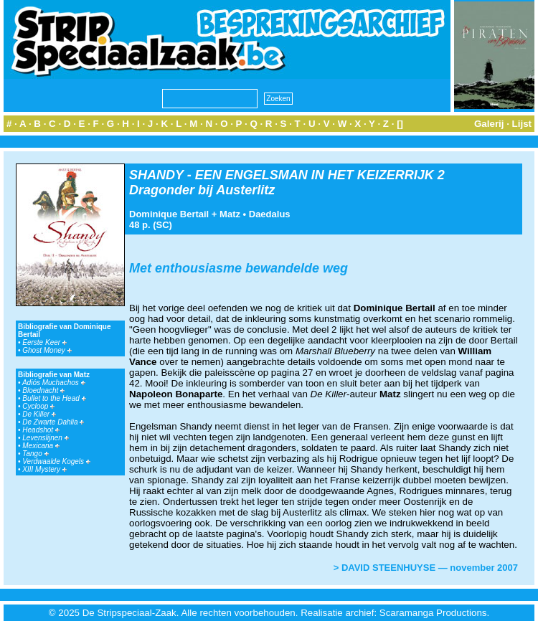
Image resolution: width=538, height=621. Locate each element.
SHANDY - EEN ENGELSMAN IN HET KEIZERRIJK (281, 175)
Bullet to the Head (53, 398)
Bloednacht (43, 390)
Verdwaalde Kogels (56, 461)
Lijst (522, 123)
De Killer (39, 414)
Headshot (41, 430)
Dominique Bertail (169, 214)
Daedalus (270, 214)
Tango (35, 454)
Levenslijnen (45, 438)
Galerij (489, 123)
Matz (230, 214)
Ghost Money (46, 350)
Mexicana (41, 446)
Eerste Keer (44, 342)
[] (400, 123)
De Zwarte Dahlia (53, 422)
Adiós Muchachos (53, 383)
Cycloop (38, 406)
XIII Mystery (44, 469)
